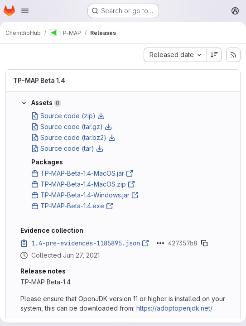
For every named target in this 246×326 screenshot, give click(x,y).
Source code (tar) (67, 148)
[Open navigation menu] (25, 11)
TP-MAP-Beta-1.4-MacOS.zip (83, 184)
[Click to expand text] (160, 243)
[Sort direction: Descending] (214, 55)
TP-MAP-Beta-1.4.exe (72, 206)
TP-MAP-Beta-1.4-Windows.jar (85, 195)
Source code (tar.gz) (71, 126)
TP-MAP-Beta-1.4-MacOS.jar (82, 173)
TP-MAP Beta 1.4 (39, 80)
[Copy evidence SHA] (204, 243)
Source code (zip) (68, 116)
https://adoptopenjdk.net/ (174, 308)
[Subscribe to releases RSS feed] (233, 55)
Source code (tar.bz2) (73, 137)
